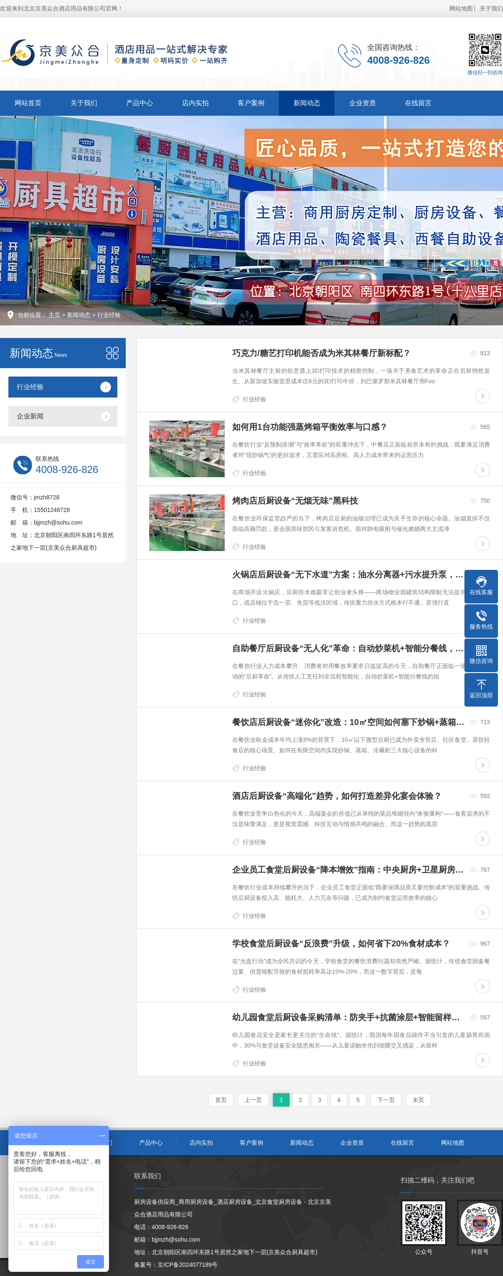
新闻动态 (306, 103)
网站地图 (461, 8)
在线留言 (418, 103)
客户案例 (251, 103)
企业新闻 (30, 416)
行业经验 (109, 315)
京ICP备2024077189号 (188, 1264)
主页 (54, 315)
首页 (221, 1100)
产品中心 (139, 103)
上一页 (253, 1100)
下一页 (386, 1100)
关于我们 (491, 8)
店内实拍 (195, 103)
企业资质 (362, 103)
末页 (418, 1100)
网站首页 (28, 103)
